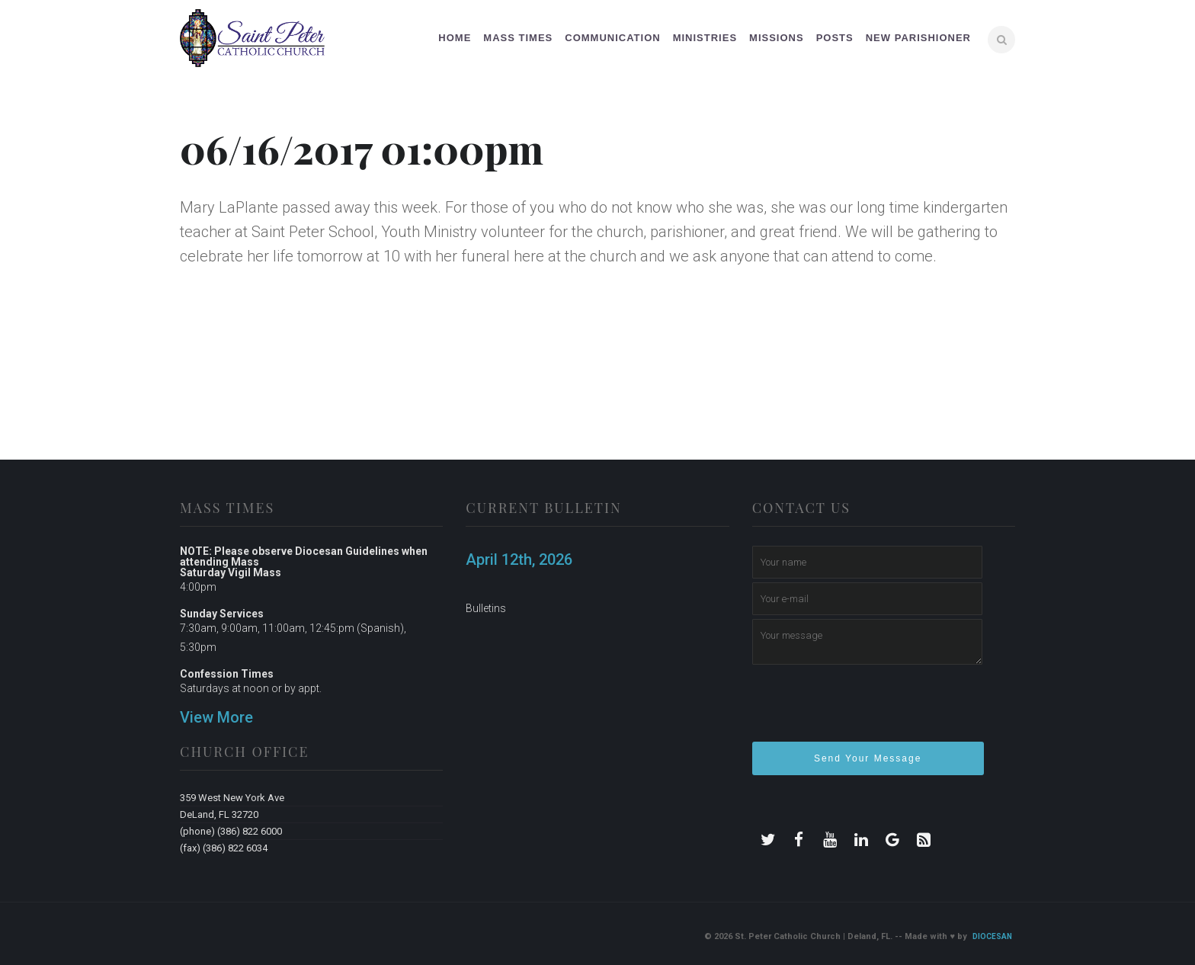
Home (454, 37)
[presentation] (868, 709)
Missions (776, 37)
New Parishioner (918, 37)
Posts (835, 37)
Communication (612, 37)
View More (216, 717)
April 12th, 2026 (519, 559)
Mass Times (518, 37)
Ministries (705, 37)
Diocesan (992, 936)
